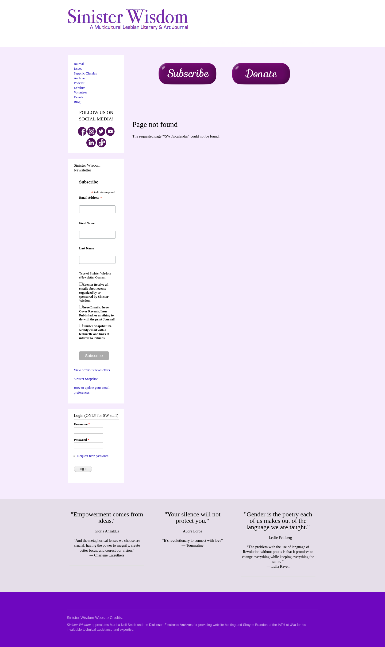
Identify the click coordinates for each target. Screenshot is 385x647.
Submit (237, 42)
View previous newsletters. (92, 370)
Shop (245, 42)
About (190, 42)
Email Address (90, 198)
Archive (254, 42)
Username (82, 424)
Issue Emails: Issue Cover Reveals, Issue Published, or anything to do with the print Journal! (97, 313)
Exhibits (79, 88)
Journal (180, 42)
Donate (213, 42)
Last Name (86, 248)
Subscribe (201, 42)
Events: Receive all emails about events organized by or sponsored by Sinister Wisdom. (94, 293)
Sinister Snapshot (86, 379)
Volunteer (225, 42)
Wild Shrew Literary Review (297, 42)
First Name (87, 223)
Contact (265, 42)
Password (81, 440)
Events (78, 97)
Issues (78, 68)
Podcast (79, 83)
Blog (274, 42)
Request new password (93, 456)
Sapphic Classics (85, 73)
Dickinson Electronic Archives (170, 625)
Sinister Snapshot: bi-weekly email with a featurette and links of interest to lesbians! (95, 332)
